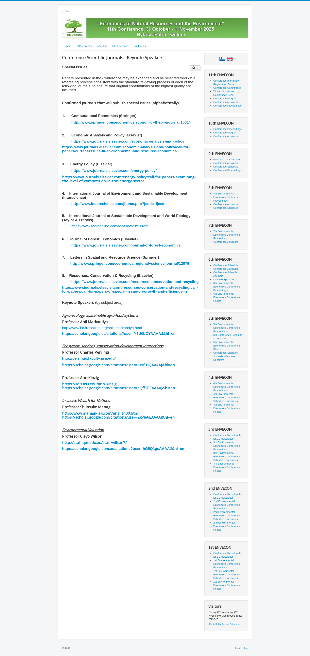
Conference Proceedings (227, 105)
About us (102, 46)
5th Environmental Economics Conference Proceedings (226, 328)
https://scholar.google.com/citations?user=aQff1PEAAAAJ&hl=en (118, 387)
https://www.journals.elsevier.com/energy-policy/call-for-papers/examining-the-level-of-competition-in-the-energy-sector (129, 178)
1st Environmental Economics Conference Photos (226, 585)
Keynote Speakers (223, 279)
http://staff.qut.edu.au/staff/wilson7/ (94, 442)
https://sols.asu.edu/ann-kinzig (89, 383)
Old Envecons (120, 46)
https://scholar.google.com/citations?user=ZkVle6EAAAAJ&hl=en (118, 417)
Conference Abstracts (225, 102)
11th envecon (84, 46)
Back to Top (241, 648)
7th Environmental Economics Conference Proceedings (226, 235)
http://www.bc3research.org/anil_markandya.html (102, 328)
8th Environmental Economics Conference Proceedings (226, 197)
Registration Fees (223, 94)
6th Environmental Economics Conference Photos (226, 297)
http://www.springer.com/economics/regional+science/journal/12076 (129, 263)
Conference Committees (227, 87)
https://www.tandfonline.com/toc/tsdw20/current (109, 226)
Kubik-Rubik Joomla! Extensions (225, 624)
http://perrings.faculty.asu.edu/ (89, 358)
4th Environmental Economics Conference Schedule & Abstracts (226, 397)
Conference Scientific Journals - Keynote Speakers (225, 356)
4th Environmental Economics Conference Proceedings (226, 387)
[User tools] (195, 68)
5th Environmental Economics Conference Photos (226, 346)
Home (67, 46)
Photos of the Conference (227, 159)
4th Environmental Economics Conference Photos (226, 408)
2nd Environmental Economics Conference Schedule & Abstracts (226, 515)
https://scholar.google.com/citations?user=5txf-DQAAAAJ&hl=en (118, 364)
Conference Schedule (225, 166)
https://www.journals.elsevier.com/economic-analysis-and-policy (127, 141)
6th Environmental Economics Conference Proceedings (226, 287)
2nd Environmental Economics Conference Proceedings (226, 505)
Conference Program (225, 98)
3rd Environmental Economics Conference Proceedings (226, 446)
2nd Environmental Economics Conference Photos (226, 526)
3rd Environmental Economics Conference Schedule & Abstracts (226, 456)
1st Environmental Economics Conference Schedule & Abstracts (226, 574)
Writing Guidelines (223, 91)
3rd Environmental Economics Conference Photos (226, 467)
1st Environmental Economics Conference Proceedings (226, 564)
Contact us (139, 46)
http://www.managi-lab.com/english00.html (100, 413)
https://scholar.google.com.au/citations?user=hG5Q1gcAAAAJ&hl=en (123, 449)
